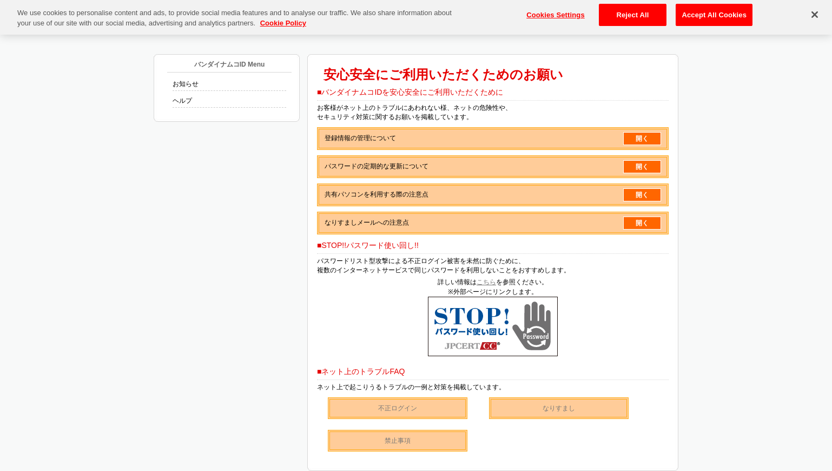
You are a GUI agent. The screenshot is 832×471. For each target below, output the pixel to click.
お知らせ (186, 84)
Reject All (632, 12)
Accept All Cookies (714, 12)
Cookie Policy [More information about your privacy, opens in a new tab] (283, 20)
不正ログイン (397, 408)
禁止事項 (398, 440)
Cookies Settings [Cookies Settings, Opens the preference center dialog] (555, 12)
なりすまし (559, 408)
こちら (486, 282)
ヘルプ (182, 100)
